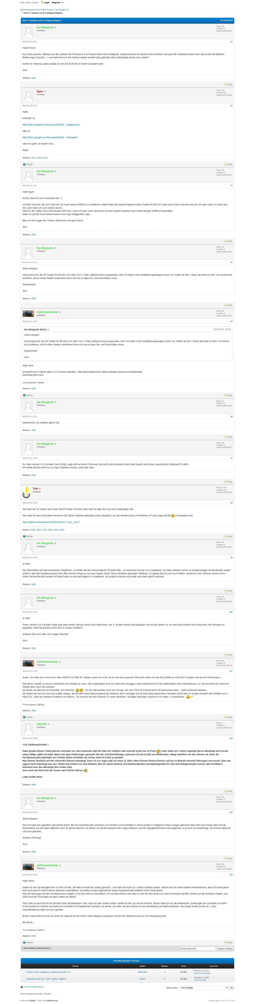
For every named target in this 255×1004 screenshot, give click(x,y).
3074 (45, 158)
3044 (62, 530)
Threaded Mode (226, 20)
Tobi (204, 980)
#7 (232, 458)
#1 (232, 42)
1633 (33, 78)
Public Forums (47, 10)
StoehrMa (142, 972)
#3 (232, 185)
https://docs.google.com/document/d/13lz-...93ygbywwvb (51, 124)
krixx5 (142, 979)
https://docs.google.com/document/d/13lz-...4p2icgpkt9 (50, 137)
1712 (44, 530)
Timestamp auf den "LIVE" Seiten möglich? (46, 979)
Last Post (198, 973)
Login (47, 2)
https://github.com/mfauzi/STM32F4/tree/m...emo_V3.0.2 (51, 522)
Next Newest (43, 948)
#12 (231, 738)
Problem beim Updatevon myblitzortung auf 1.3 (48, 972)
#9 (232, 557)
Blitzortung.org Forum (29, 10)
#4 (232, 262)
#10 (231, 612)
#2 (232, 106)
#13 (231, 812)
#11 (231, 671)
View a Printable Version (34, 987)
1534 (38, 530)
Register (56, 2)
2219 (56, 530)
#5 (232, 321)
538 (33, 530)
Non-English (61, 10)
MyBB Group (52, 1001)
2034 (50, 530)
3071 (33, 158)
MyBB (32, 1001)
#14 (231, 875)
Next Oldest (29, 948)
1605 (33, 784)
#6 (232, 416)
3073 (39, 158)
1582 (33, 388)
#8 (232, 503)
